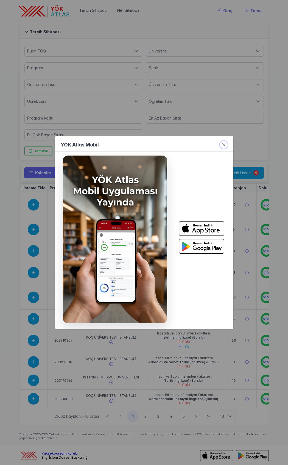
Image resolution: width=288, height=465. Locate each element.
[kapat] (224, 145)
